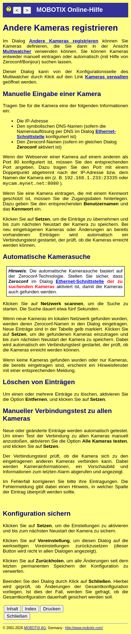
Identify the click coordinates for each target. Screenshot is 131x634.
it (125, 611)
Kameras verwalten (106, 76)
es (113, 611)
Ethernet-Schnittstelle (80, 282)
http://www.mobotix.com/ (84, 629)
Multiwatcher (17, 51)
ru (125, 616)
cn (90, 611)
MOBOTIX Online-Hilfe (69, 9)
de (98, 611)
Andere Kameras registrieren (63, 40)
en (105, 611)
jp (118, 616)
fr (119, 611)
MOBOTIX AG (35, 629)
